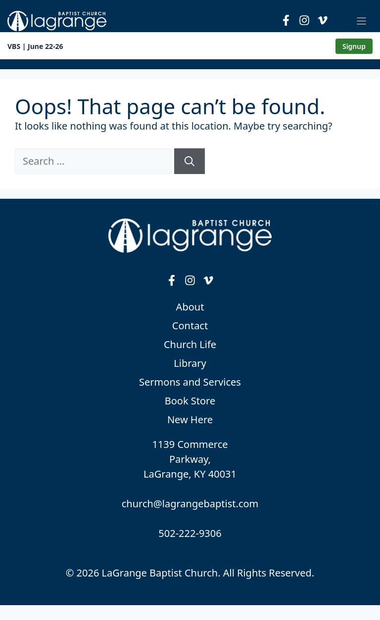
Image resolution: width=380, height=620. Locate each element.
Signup (354, 46)
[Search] (189, 161)
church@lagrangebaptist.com (190, 503)
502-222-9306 (189, 533)
